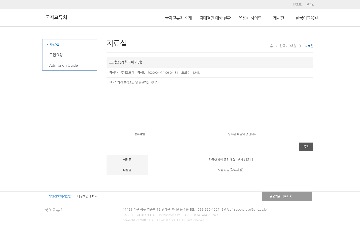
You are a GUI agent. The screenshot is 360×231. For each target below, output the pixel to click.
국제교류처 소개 (178, 17)
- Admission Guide (62, 65)
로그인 (310, 4)
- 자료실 (53, 44)
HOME (297, 4)
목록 (306, 146)
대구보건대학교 (87, 196)
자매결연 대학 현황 (215, 17)
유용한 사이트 (250, 17)
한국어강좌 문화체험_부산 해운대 (230, 160)
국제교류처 (54, 209)
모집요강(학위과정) (230, 170)
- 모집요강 (55, 55)
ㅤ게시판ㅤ (278, 17)
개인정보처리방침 (60, 196)
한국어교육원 (307, 17)
